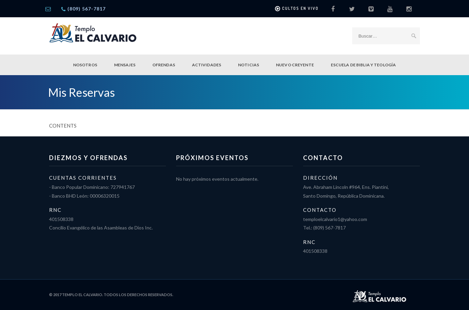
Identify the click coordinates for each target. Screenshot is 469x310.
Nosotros (85, 64)
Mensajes (124, 64)
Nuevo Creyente (295, 64)
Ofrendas (163, 64)
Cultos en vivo (297, 9)
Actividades (206, 64)
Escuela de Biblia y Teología (363, 64)
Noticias (248, 64)
